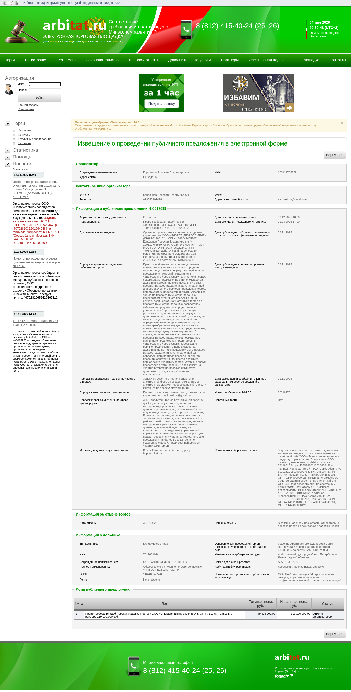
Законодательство (102, 60)
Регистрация (36, 60)
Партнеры (230, 60)
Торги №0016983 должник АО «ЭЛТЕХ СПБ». (35, 323)
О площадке (308, 60)
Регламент (66, 60)
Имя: (21, 83)
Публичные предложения (34, 138)
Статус (327, 604)
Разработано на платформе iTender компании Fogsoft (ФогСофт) (304, 670)
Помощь (22, 156)
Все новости (21, 169)
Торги (10, 60)
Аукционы (24, 130)
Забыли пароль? (28, 104)
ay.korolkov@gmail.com (292, 199)
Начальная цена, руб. (294, 604)
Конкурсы (24, 134)
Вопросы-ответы (143, 60)
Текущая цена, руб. (261, 604)
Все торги (24, 143)
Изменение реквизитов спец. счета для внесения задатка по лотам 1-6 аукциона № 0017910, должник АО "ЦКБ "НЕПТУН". (36, 189)
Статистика (25, 150)
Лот (164, 604)
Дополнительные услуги (189, 60)
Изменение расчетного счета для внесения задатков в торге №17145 (36, 262)
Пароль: (23, 89)
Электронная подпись (268, 60)
